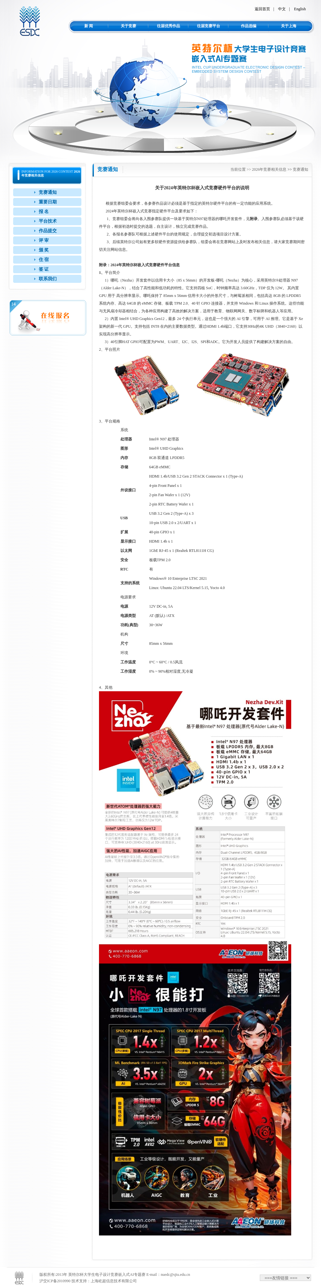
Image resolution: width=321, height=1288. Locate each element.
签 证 (44, 269)
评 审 (44, 240)
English (300, 9)
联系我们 (48, 278)
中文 (282, 9)
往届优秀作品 (168, 26)
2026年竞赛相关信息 (269, 169)
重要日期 (48, 202)
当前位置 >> (241, 169)
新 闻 (88, 26)
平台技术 (48, 221)
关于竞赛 (128, 26)
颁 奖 (44, 250)
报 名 (44, 211)
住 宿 (44, 259)
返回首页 (262, 9)
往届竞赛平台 (208, 26)
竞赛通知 (48, 192)
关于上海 (288, 26)
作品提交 (48, 230)
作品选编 (248, 26)
